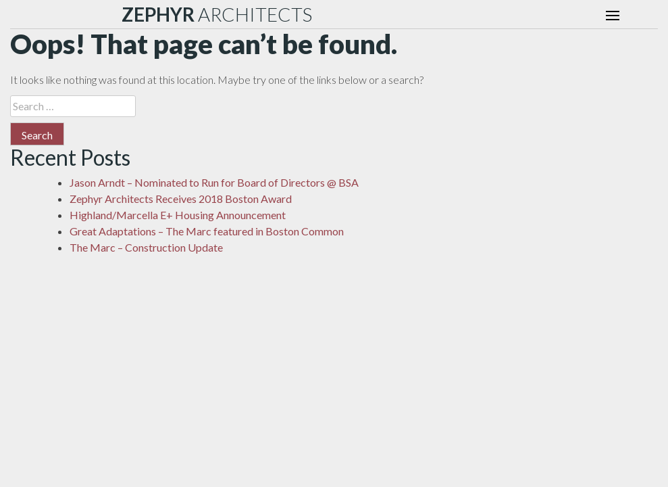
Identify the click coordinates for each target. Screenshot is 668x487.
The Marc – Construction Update (146, 247)
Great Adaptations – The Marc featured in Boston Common (207, 231)
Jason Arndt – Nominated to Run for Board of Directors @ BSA (214, 182)
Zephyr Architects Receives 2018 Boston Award (181, 198)
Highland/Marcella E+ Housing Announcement (178, 214)
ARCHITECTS (217, 14)
